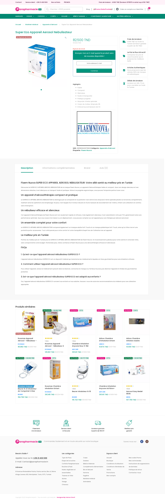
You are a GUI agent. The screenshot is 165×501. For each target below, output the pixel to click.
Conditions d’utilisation (115, 464)
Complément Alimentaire (101, 16)
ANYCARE (75, 349)
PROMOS (67, 2)
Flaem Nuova (86, 150)
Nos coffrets (55, 2)
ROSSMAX (21, 344)
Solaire (64, 16)
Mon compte (111, 476)
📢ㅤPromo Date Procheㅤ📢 (102, 9)
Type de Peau (67, 458)
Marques (19, 16)
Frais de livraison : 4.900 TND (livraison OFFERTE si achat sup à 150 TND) (124, 2)
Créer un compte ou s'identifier (129, 9)
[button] (65, 37)
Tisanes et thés (67, 476)
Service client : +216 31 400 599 (36, 2)
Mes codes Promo (135, 458)
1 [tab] (41, 89)
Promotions (111, 473)
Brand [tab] (87, 168)
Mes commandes (135, 461)
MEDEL (128, 397)
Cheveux (41, 16)
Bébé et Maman (79, 16)
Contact (18, 2)
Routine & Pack (67, 467)
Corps (53, 16)
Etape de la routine (68, 461)
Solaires (86, 461)
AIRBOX (101, 344)
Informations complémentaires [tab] (59, 168)
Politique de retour (135, 470)
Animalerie (87, 482)
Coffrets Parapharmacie (70, 464)
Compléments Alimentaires (93, 467)
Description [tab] (27, 168)
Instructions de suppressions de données (139, 465)
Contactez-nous (135, 473)
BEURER (20, 394)
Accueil (18, 24)
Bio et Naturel (88, 470)
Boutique (110, 461)
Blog (88, 9)
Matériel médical (124, 16)
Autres (64, 479)
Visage (29, 16)
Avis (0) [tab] (104, 168)
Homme (86, 473)
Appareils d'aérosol (50, 24)
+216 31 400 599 (40, 458)
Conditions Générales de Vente (115, 468)
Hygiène (86, 476)
